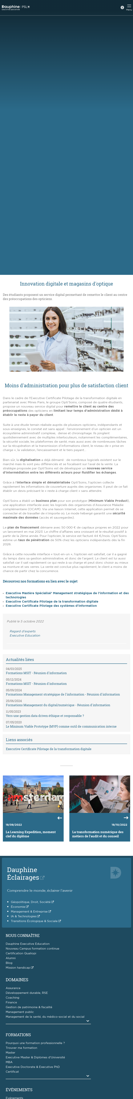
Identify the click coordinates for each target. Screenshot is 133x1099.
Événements (19, 1089)
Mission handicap (18, 967)
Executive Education (25, 635)
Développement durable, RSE (27, 993)
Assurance (13, 988)
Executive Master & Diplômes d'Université (35, 1057)
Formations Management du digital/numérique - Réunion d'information (58, 705)
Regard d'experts (22, 631)
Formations (18, 1034)
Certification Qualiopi (21, 953)
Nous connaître (23, 935)
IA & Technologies (23, 916)
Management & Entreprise (29, 911)
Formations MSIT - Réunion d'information (36, 673)
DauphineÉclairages (23, 873)
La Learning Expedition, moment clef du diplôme (31, 834)
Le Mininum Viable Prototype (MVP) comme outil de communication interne (61, 726)
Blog (9, 963)
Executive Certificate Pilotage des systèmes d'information (51, 605)
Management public (20, 1012)
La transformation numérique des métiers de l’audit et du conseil (97, 834)
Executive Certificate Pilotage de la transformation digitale (52, 601)
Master (10, 1052)
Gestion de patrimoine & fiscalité (29, 1007)
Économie (18, 906)
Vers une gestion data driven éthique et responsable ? (45, 716)
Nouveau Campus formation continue (32, 948)
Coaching (12, 997)
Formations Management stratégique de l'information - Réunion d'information (63, 694)
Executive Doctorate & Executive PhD (33, 1067)
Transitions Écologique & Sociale (34, 921)
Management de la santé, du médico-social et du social (45, 1016)
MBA (9, 1062)
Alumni (11, 958)
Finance (11, 1002)
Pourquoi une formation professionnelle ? (35, 1043)
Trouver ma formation (21, 1048)
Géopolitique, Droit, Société (30, 902)
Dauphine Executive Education (28, 943)
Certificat (12, 1071)
